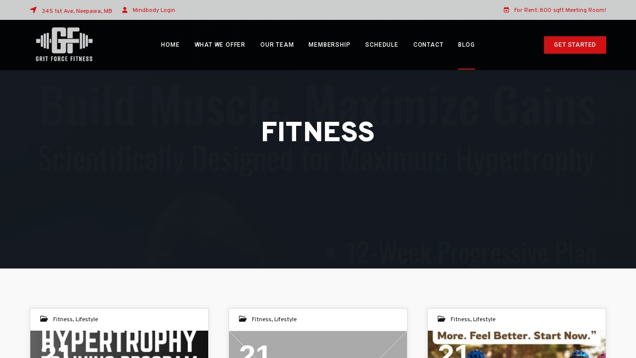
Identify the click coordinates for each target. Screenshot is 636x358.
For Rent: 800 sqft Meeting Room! (555, 10)
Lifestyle (87, 320)
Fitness (63, 320)
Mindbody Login (154, 10)
